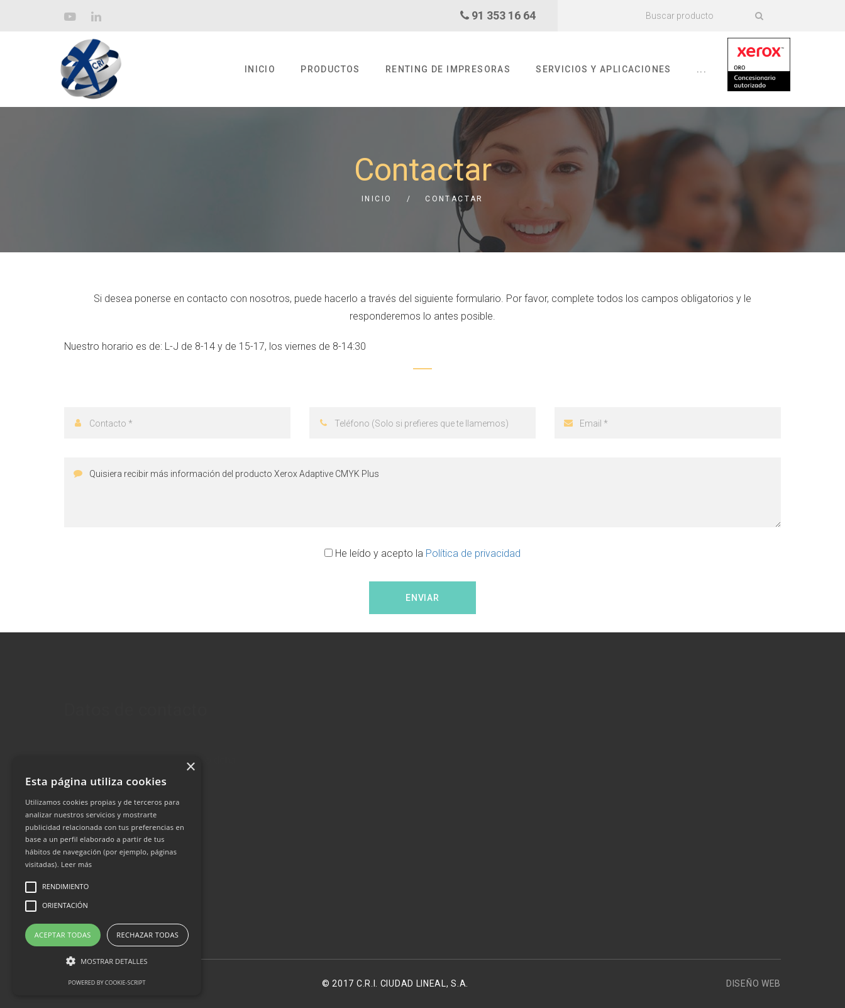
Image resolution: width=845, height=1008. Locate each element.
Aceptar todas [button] (63, 934)
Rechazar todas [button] (147, 934)
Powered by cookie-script (107, 982)
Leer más (76, 864)
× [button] (190, 767)
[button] (107, 961)
